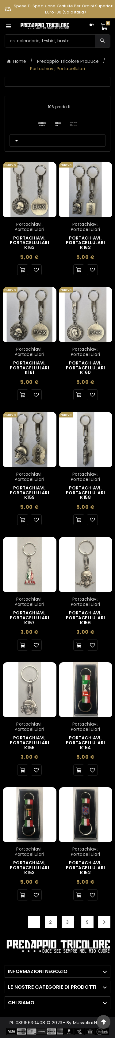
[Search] (102, 40)
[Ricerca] (50, 41)
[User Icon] (90, 26)
